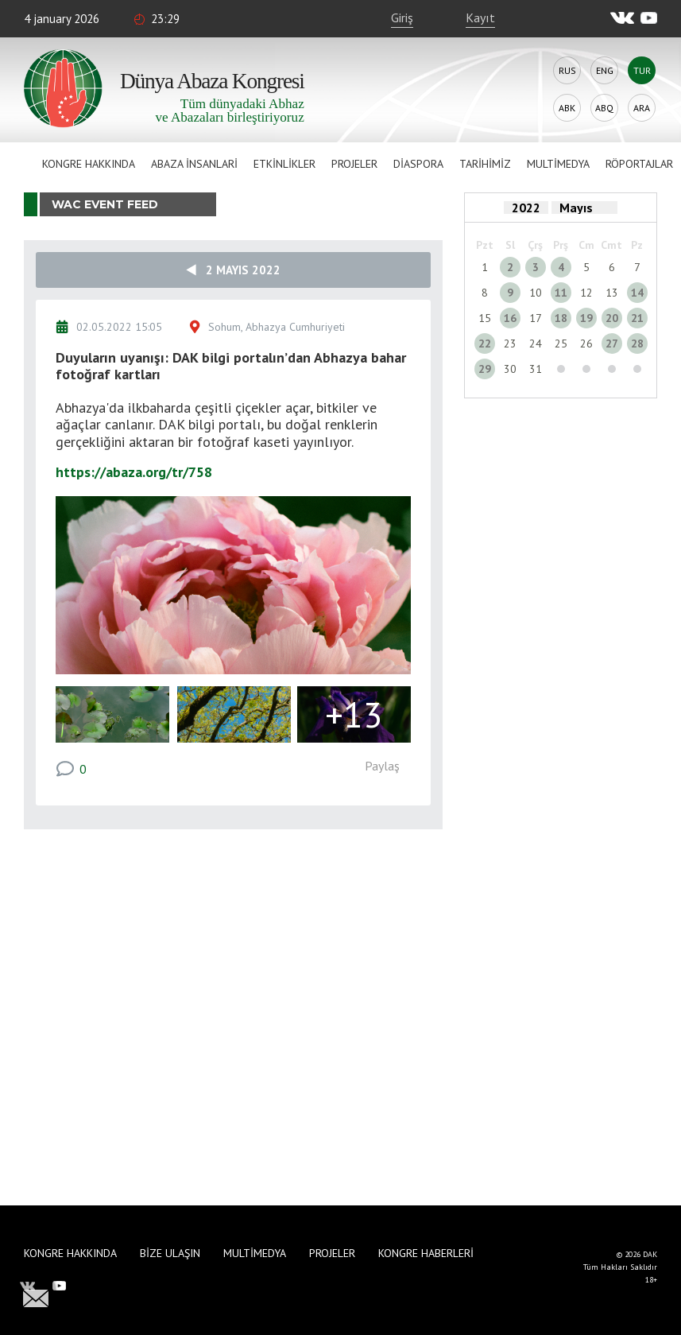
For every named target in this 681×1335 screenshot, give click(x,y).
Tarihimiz (485, 164)
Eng (604, 70)
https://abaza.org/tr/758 (134, 472)
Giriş (402, 17)
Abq (604, 108)
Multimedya (558, 164)
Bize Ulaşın (170, 1253)
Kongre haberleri (426, 1253)
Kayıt (480, 17)
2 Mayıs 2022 (233, 269)
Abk (567, 108)
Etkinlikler (284, 164)
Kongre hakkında (88, 164)
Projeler (354, 164)
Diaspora (418, 164)
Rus (567, 70)
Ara (641, 108)
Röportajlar (639, 164)
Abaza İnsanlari (194, 164)
